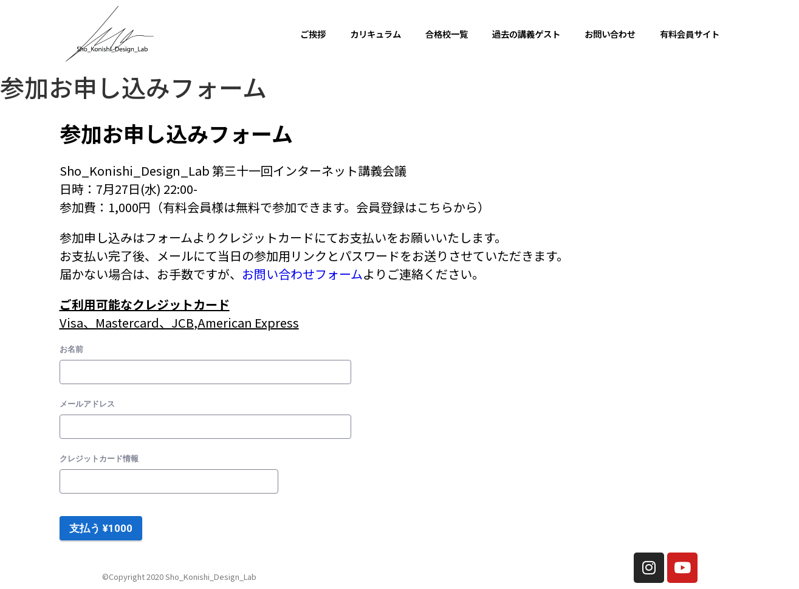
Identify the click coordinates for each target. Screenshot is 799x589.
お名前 (71, 349)
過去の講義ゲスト (526, 33)
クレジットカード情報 (99, 458)
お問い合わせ (610, 33)
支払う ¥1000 (100, 528)
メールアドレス (87, 403)
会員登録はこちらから (417, 207)
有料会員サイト (689, 33)
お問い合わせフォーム (302, 274)
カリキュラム (375, 33)
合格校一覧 (446, 33)
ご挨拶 (313, 33)
